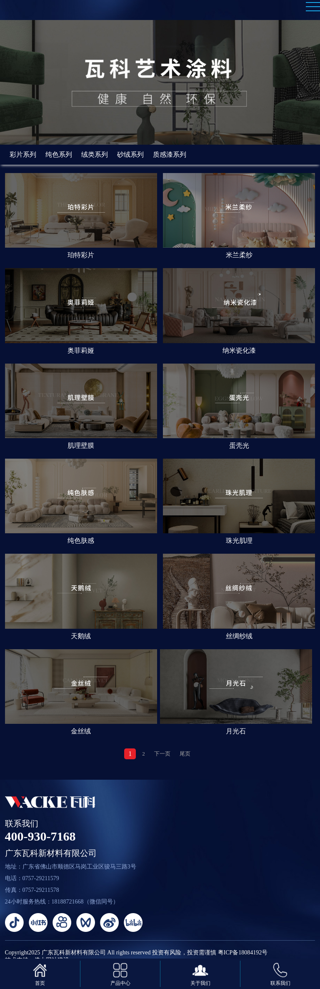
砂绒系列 (130, 154)
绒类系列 (94, 154)
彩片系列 (23, 154)
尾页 (185, 754)
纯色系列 (58, 154)
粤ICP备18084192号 (243, 952)
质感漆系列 (169, 154)
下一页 (162, 754)
